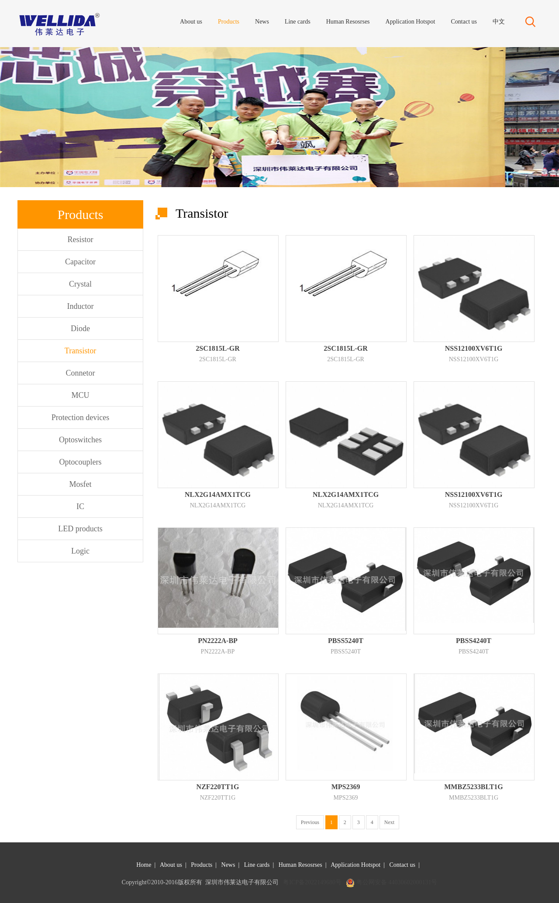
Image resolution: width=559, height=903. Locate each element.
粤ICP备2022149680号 (312, 882)
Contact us (402, 865)
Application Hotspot (355, 865)
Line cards (257, 865)
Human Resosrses (300, 865)
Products (201, 865)
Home (143, 865)
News (228, 865)
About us (171, 865)
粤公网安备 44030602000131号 (397, 882)
